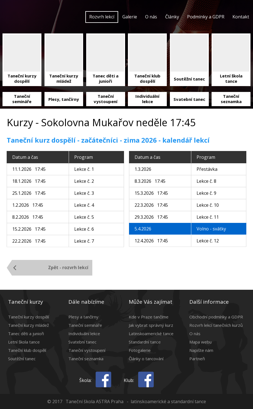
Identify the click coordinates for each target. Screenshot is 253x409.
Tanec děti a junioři (26, 333)
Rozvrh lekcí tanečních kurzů (216, 325)
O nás (151, 17)
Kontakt (240, 17)
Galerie (129, 17)
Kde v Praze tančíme (148, 317)
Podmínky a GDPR (205, 17)
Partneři (197, 358)
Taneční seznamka (85, 358)
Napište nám (201, 350)
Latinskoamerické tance (151, 333)
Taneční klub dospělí (27, 350)
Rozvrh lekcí (101, 17)
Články (172, 17)
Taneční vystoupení (86, 350)
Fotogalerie (140, 350)
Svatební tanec (82, 342)
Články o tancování (146, 358)
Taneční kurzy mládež (28, 325)
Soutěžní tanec (22, 358)
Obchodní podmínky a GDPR (216, 317)
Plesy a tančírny (83, 317)
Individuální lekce (84, 333)
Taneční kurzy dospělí (28, 317)
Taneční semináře (85, 325)
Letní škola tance (24, 342)
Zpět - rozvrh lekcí (68, 267)
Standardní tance (145, 342)
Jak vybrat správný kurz (151, 325)
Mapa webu (200, 342)
